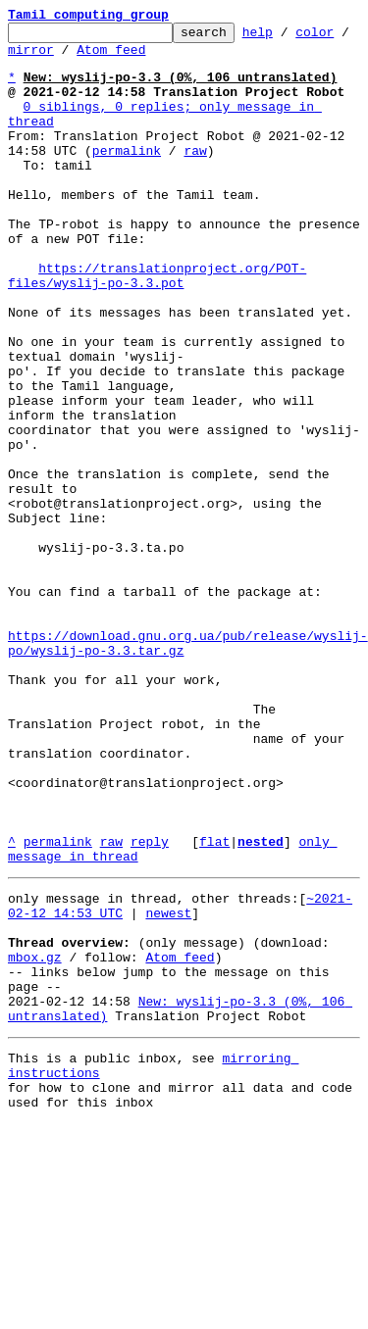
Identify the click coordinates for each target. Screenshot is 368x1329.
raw (195, 176)
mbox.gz (35, 1139)
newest (168, 1086)
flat (214, 1005)
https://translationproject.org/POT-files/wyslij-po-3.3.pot (157, 326)
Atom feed (172, 58)
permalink (126, 176)
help (288, 37)
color (27, 58)
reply (150, 1005)
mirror (92, 58)
